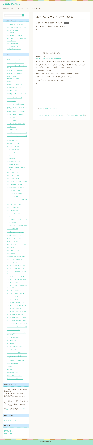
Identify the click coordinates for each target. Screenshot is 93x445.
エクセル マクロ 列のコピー (14, 290)
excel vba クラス (11, 81)
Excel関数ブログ (8, 432)
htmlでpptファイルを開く (13, 144)
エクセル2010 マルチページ (14, 308)
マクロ (46, 109)
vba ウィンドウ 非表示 (13, 175)
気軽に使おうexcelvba (13, 370)
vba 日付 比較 (10, 247)
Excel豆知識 (7, 430)
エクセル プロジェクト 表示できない (17, 279)
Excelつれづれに (8, 433)
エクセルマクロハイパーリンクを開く (17, 327)
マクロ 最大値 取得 (12, 350)
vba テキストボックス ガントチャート (17, 220)
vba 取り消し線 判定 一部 (14, 49)
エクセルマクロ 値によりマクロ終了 (16, 321)
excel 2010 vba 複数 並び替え (15, 74)
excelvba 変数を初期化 (13, 141)
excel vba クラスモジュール (14, 84)
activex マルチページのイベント (15, 63)
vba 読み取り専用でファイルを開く (16, 256)
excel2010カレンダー (12, 130)
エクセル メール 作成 (12, 299)
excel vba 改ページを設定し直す (15, 104)
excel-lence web (11, 127)
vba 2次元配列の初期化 (13, 150)
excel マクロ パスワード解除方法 (16, 112)
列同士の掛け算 (53, 109)
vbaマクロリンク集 (12, 263)
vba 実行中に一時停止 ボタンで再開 (16, 27)
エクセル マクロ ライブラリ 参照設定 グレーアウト (17, 286)
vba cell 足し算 (11, 153)
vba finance (10, 156)
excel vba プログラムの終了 (14, 98)
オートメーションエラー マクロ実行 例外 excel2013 (16, 334)
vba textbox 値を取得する (13, 165)
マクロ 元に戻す (11, 41)
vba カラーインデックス (13, 191)
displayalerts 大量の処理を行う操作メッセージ (17, 67)
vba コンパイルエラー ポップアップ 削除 (17, 201)
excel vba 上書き (11, 101)
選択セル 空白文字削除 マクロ (15, 379)
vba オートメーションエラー (14, 184)
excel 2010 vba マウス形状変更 (15, 71)
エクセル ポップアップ (13, 282)
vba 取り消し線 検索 (12, 241)
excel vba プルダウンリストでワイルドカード (50, 115)
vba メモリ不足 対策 (12, 229)
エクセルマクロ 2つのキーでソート (16, 315)
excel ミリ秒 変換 (11, 121)
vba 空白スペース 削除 (13, 250)
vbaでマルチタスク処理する (14, 259)
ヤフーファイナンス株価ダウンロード (17, 353)
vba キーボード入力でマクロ (14, 194)
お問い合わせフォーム (10, 420)
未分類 (66, 23)
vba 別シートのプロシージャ (14, 35)
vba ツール (10, 217)
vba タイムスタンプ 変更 (13, 214)
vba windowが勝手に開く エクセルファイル (16, 168)
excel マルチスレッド (12, 118)
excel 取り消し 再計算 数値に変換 (16, 124)
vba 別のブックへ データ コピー (15, 25)
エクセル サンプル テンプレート (15, 276)
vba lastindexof (11, 159)
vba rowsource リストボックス (15, 162)
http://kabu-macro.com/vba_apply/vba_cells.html (48, 58)
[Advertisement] (61, 41)
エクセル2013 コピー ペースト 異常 (16, 312)
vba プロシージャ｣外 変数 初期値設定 (17, 38)
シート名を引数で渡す (13, 46)
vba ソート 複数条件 (12, 210)
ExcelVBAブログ (13, 3)
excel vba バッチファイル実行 (15, 87)
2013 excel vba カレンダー (14, 60)
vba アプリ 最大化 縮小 (13, 172)
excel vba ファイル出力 (13, 90)
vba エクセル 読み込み (13, 178)
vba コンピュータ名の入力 (14, 204)
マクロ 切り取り (11, 344)
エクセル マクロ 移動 (12, 296)
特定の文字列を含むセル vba (14, 376)
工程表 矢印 (10, 367)
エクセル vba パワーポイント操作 (16, 266)
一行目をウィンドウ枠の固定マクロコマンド (17, 357)
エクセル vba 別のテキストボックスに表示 (17, 272)
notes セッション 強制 (13, 147)
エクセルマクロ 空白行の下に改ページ (17, 324)
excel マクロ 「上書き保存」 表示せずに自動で (17, 108)
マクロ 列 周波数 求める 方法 (15, 347)
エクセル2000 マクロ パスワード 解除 (17, 305)
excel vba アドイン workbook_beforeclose (13, 77)
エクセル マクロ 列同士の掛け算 (15, 293)
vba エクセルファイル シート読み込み (17, 181)
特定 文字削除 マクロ (12, 30)
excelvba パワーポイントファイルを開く (17, 137)
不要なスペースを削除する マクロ (16, 361)
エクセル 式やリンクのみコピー (15, 302)
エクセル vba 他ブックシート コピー (16, 269)
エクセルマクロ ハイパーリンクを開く (17, 318)
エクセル (42, 109)
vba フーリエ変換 (11, 223)
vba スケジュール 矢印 (13, 207)
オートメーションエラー (13, 330)
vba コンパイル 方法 (12, 197)
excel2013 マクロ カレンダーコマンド (17, 133)
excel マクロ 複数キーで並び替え (76, 115)
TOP (10, 8)
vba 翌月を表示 (11, 33)
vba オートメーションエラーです (16, 188)
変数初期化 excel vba (12, 44)
